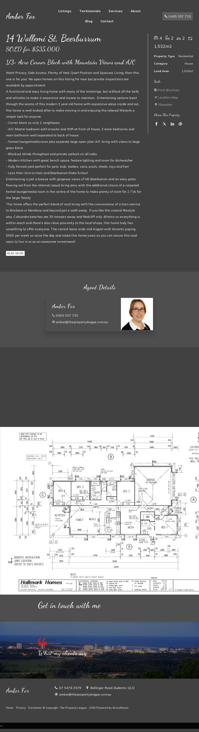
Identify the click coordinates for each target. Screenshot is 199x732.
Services (116, 11)
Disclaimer (35, 707)
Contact (107, 21)
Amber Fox (20, 16)
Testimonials (90, 11)
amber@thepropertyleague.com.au (82, 322)
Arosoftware (120, 707)
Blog (88, 21)
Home (10, 707)
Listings (64, 11)
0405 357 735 (178, 16)
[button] (172, 90)
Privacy (21, 707)
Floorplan (163, 105)
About (136, 11)
